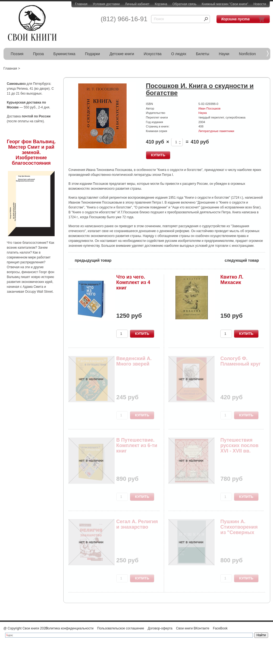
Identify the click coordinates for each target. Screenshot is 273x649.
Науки (224, 54)
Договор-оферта (160, 628)
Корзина (161, 4)
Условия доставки (106, 4)
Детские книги (121, 54)
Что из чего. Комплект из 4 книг (133, 282)
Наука (202, 112)
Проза (38, 54)
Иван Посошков (209, 108)
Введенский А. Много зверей (134, 361)
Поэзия (17, 54)
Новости (259, 4)
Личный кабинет (137, 4)
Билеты (202, 54)
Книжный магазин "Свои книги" (225, 4)
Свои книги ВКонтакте (192, 628)
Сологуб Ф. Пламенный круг (240, 361)
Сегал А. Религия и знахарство (137, 524)
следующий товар (245, 260)
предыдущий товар (89, 260)
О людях (178, 54)
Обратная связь (184, 4)
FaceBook (220, 628)
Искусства (153, 54)
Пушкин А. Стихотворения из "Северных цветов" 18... (239, 529)
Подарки (92, 54)
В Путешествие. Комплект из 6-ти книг (136, 445)
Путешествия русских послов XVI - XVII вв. (239, 445)
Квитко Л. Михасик (231, 279)
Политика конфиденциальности (69, 628)
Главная (81, 4)
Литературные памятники (216, 131)
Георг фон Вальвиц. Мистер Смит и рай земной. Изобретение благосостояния (31, 152)
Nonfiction (247, 54)
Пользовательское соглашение (120, 628)
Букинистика (65, 54)
